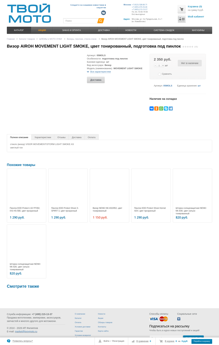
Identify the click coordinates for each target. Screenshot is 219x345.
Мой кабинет (196, 16)
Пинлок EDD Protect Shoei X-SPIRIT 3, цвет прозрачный (65, 209)
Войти (107, 341)
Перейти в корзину (202, 341)
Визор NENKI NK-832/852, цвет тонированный (107, 209)
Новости (130, 30)
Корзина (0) (195, 6)
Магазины (198, 30)
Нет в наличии (189, 63)
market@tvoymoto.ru (26, 331)
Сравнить (167, 74)
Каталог (19, 30)
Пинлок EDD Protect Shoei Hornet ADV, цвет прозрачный (150, 209)
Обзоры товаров (105, 322)
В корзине (169, 341)
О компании (80, 314)
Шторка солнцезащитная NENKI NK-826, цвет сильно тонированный (25, 266)
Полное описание (19, 137)
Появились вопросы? (22, 341)
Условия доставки (82, 327)
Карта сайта (103, 331)
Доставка (104, 30)
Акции (100, 318)
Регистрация (118, 341)
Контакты (102, 327)
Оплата (91, 137)
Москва (127, 4)
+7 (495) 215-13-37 (139, 9)
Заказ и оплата (71, 30)
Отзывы (61, 137)
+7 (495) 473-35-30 (139, 7)
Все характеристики (100, 71)
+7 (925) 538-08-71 (139, 4)
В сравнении (142, 341)
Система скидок (164, 30)
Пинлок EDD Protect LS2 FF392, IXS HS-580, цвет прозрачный (25, 209)
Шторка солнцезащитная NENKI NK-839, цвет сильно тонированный (191, 211)
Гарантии (79, 331)
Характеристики (43, 137)
